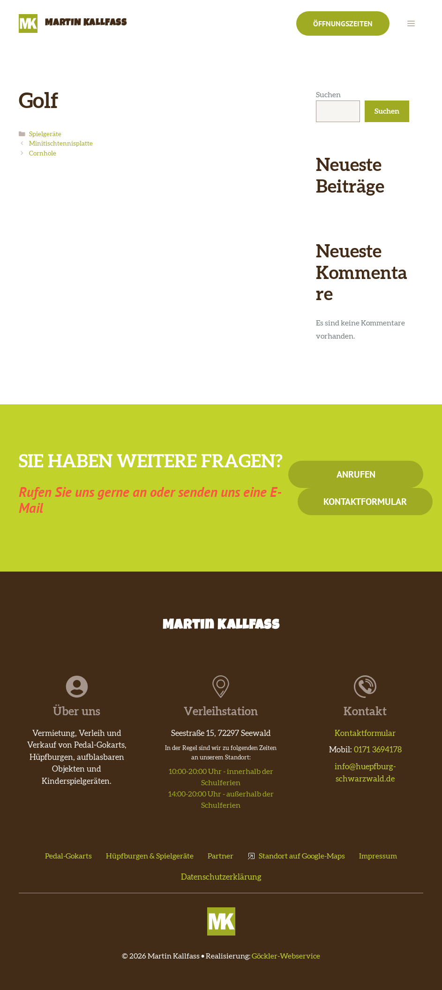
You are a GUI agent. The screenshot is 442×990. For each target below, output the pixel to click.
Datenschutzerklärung (221, 877)
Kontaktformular (365, 501)
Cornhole (42, 153)
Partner (220, 856)
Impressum (378, 856)
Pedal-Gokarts (68, 856)
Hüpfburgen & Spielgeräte (150, 856)
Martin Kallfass (86, 23)
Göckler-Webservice (286, 956)
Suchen (328, 95)
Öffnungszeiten (343, 23)
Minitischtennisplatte (61, 143)
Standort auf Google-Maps (302, 856)
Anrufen (356, 474)
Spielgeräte (45, 134)
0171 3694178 (378, 750)
